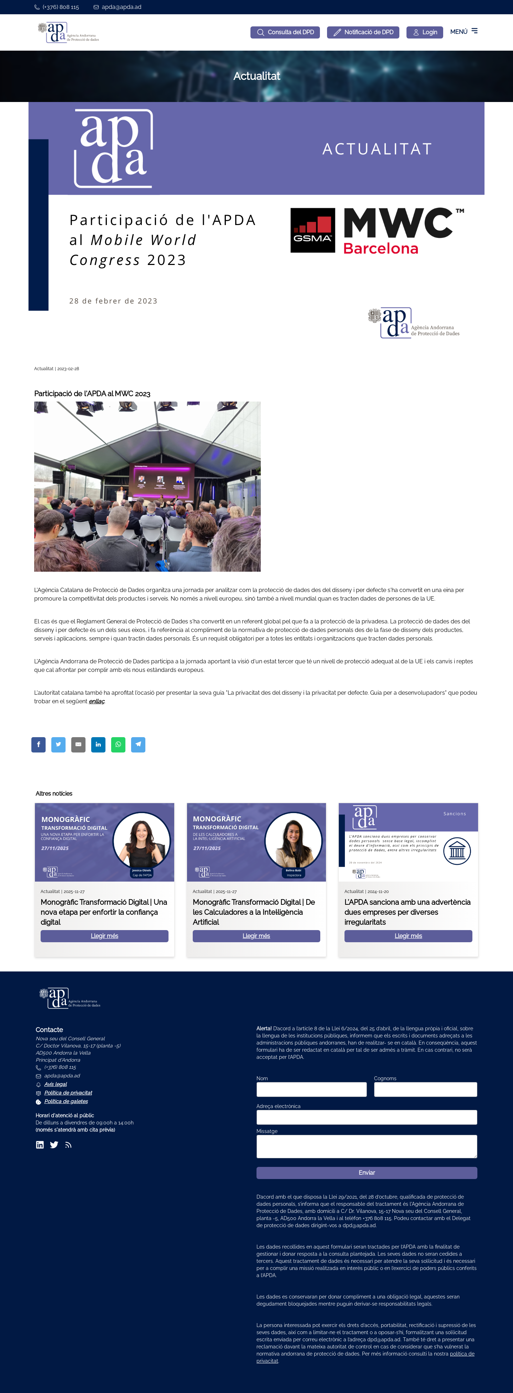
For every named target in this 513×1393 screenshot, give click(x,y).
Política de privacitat (68, 1093)
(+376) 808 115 (61, 7)
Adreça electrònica (278, 1106)
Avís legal (55, 1084)
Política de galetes (66, 1101)
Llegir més (104, 936)
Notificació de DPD (363, 32)
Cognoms (385, 1078)
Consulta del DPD (285, 32)
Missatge (267, 1131)
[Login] (424, 32)
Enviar (367, 1172)
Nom (262, 1078)
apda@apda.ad (121, 7)
